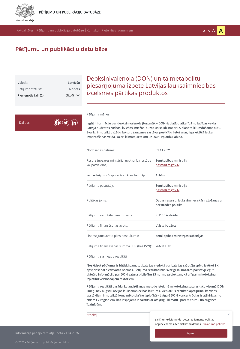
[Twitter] (65, 122)
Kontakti (93, 30)
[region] (191, 326)
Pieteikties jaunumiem (117, 30)
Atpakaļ (92, 315)
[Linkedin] (74, 122)
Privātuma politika (213, 324)
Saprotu (191, 333)
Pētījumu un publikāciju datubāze (60, 30)
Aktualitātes (25, 30)
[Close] (228, 314)
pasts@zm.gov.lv (167, 165)
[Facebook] (57, 122)
